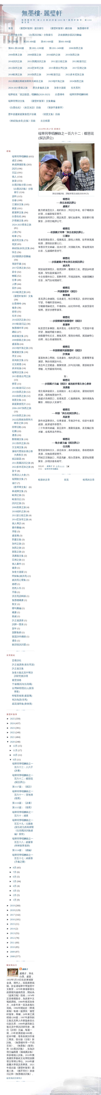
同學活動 (16, 427)
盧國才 (25, 969)
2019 (12, 905)
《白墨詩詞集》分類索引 (40, 35)
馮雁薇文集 (18, 556)
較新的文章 (44, 479)
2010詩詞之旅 (15, 61)
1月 (15, 900)
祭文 (14, 604)
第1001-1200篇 (36, 48)
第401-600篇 (47, 41)
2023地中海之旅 (56, 81)
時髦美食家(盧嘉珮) (22, 695)
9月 (15, 759)
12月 (15, 746)
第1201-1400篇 (56, 48)
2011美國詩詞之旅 (36, 61)
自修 (14, 200)
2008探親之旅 (34, 54)
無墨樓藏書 (18, 600)
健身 (14, 568)
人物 (14, 232)
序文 (14, 356)
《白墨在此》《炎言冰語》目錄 (24, 107)
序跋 (14, 531)
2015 (12, 924)
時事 (14, 236)
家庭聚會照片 (19, 404)
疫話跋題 (16, 459)
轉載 (14, 276)
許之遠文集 (18, 668)
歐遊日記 (16, 499)
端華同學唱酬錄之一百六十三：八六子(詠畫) (22, 767)
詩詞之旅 (16, 503)
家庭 (14, 208)
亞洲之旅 (16, 559)
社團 (14, 431)
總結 (14, 332)
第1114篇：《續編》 (22, 850)
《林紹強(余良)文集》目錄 (21, 121)
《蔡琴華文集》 (20, 487)
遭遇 (14, 435)
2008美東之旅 (15, 54)
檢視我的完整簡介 (14, 1078)
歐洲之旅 (16, 495)
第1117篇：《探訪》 (22, 786)
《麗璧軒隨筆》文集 (22, 296)
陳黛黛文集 (18, 352)
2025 (12, 718)
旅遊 (14, 181)
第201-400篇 (29, 41)
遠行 (14, 483)
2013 (12, 933)
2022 (12, 732)
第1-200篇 (13, 41)
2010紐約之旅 (53, 54)
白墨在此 (16, 216)
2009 (12, 951)
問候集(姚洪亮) (19, 576)
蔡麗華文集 (18, 212)
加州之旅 (16, 543)
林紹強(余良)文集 (21, 248)
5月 (15, 881)
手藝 (14, 592)
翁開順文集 (18, 479)
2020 (12, 741)
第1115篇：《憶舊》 (22, 807)
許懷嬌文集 (18, 220)
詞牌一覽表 (18, 624)
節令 (14, 272)
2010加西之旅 (72, 54)
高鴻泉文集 (18, 360)
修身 (14, 307)
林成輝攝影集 (19, 164)
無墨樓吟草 (83, 28)
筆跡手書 (16, 264)
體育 (14, 384)
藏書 (14, 612)
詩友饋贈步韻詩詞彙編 (69, 35)
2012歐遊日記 (79, 61)
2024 (12, 723)
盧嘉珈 (15, 344)
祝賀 (14, 244)
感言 (14, 160)
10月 (15, 755)
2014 (12, 928)
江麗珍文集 (18, 204)
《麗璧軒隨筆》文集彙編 (42, 101)
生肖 (14, 315)
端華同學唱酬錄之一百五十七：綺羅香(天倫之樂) (22, 858)
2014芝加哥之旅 (35, 68)
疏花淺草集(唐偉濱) (22, 703)
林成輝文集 (18, 491)
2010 (12, 947)
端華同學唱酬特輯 (79, 94)
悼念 (14, 252)
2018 (12, 910)
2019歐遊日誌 (53, 74)
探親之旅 (16, 551)
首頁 (10, 28)
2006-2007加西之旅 (21, 408)
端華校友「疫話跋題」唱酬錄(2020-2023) (29, 94)
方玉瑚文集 (18, 447)
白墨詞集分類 (15, 35)
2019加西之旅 (34, 74)
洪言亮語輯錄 (19, 596)
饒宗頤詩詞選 (19, 644)
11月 (15, 750)
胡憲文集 (16, 400)
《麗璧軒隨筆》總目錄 (60, 28)
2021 (12, 737)
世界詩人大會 (19, 475)
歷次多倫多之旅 (41, 87)
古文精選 (45, 121)
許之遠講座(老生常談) (23, 664)
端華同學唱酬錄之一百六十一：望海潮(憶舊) (22, 795)
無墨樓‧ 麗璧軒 (42, 13)
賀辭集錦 (16, 632)
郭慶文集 (16, 539)
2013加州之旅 (15, 68)
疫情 (14, 311)
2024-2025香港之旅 (18, 87)
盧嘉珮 (15, 535)
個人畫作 (16, 564)
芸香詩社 (16, 660)
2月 (15, 895)
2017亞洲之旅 (79, 68)
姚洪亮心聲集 (19, 580)
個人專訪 (16, 523)
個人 (14, 176)
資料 (14, 196)
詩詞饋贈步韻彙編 (21, 256)
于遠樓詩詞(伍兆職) (22, 684)
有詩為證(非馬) (19, 699)
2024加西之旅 (77, 81)
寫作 (14, 288)
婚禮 (14, 584)
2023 (12, 728)
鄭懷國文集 (18, 439)
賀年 (14, 628)
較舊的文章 (88, 479)
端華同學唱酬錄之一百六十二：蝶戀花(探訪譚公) (22, 779)
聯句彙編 (16, 608)
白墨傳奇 (59, 94)
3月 (15, 890)
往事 (14, 280)
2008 (12, 956)
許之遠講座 (18, 620)
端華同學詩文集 (16, 101)
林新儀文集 (18, 336)
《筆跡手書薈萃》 (55, 107)
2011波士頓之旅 (59, 61)
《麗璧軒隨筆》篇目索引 (31, 28)
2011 (12, 942)
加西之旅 (16, 547)
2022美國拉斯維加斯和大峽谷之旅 (25, 81)
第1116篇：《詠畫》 (22, 803)
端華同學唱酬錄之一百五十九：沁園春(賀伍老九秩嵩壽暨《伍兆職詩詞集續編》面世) (23, 827)
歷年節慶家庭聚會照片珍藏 (22, 114)
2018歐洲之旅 (15, 74)
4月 (15, 886)
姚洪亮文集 (18, 240)
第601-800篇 (65, 41)
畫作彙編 (16, 527)
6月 (15, 876)
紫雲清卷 (16, 680)
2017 (12, 915)
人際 (14, 284)
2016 (12, 919)
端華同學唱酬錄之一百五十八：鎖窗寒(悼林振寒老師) (22, 842)
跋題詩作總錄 (19, 636)
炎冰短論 (16, 368)
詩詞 (14, 168)
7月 (15, 872)
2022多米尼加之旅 (75, 74)
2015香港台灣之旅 (58, 68)
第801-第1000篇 (16, 48)
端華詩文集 (18, 372)
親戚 (14, 616)
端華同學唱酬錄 (51, 469)
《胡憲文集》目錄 (50, 114)
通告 (14, 640)
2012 (12, 938)
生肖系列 (75, 87)
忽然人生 (16, 588)
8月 (15, 867)
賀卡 (14, 471)
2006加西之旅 (76, 48)
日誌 (14, 172)
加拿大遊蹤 (60, 87)
